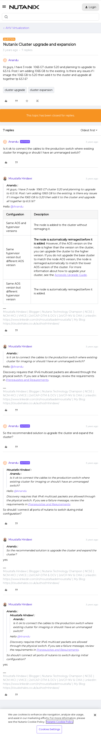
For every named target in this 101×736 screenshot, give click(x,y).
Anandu (13, 60)
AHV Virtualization (17, 28)
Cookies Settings (49, 729)
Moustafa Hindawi (20, 178)
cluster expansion (41, 90)
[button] (4, 8)
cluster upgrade (15, 90)
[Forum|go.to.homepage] (24, 7)
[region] (50, 722)
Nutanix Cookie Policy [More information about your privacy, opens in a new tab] (59, 721)
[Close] (95, 715)
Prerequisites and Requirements (27, 380)
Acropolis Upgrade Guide (71, 275)
